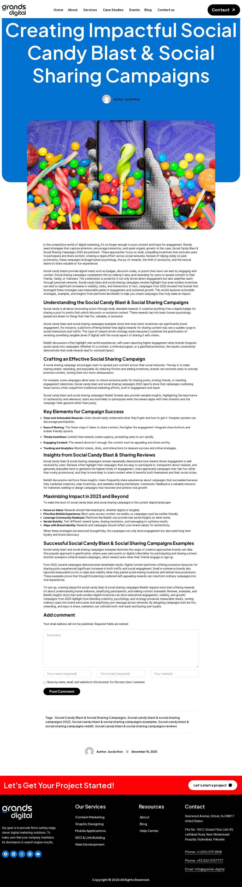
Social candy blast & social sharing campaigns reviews (136, 726)
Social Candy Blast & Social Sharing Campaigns (90, 718)
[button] (224, 10)
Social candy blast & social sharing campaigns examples (114, 722)
